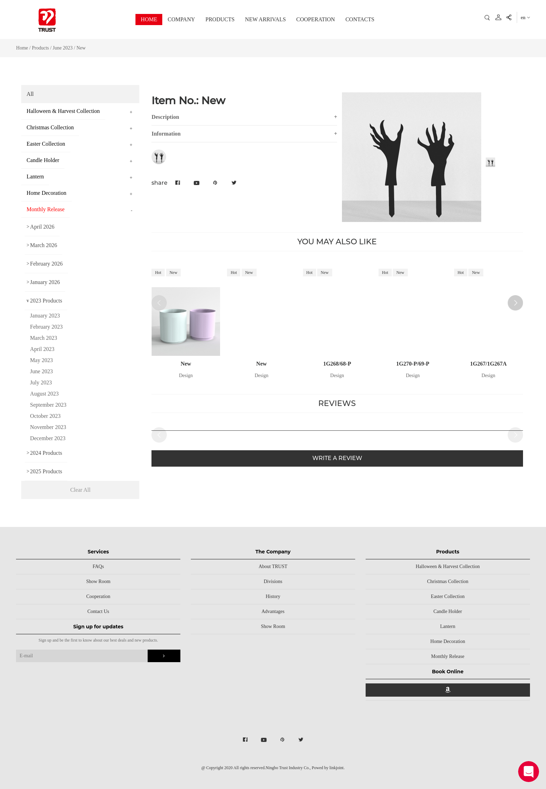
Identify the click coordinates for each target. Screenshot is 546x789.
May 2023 (41, 360)
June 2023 (63, 48)
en (525, 17)
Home (22, 48)
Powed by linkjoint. (328, 767)
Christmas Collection (447, 581)
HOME (149, 19)
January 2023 (45, 316)
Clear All (80, 490)
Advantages (273, 611)
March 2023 (43, 338)
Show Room (98, 581)
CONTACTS (359, 19)
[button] (515, 303)
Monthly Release (447, 656)
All (29, 94)
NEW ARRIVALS (265, 19)
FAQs (98, 566)
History (273, 596)
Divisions (273, 581)
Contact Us (98, 611)
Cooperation (98, 596)
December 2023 (47, 438)
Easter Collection (448, 596)
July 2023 (41, 382)
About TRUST (273, 566)
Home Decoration (447, 641)
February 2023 (46, 327)
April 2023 (42, 349)
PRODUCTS (220, 19)
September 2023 (48, 405)
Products (40, 48)
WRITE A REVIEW (337, 458)
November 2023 (48, 427)
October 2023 (45, 416)
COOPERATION (315, 19)
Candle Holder (448, 611)
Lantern (447, 626)
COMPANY (181, 19)
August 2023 (44, 394)
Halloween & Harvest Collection (448, 566)
